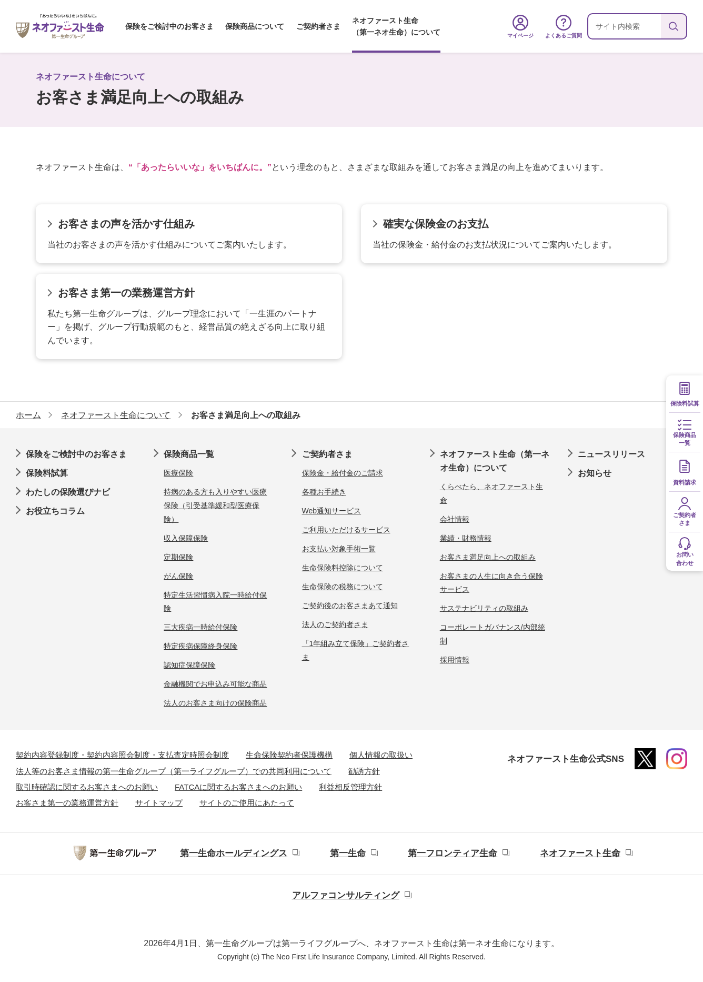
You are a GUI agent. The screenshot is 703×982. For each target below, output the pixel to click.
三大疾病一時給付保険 (200, 627)
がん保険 (178, 576)
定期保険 (178, 557)
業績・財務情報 (465, 538)
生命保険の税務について (342, 586)
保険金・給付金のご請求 (342, 473)
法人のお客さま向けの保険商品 (215, 703)
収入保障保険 (186, 538)
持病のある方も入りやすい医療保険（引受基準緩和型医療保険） (215, 505)
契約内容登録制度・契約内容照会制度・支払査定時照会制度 (122, 754)
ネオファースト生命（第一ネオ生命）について (396, 26)
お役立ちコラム (55, 511)
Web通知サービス (331, 511)
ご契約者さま (318, 26)
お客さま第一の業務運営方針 (67, 802)
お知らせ (594, 473)
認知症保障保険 (189, 665)
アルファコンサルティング (345, 895)
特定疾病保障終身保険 (200, 646)
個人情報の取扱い (381, 754)
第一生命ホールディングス (233, 853)
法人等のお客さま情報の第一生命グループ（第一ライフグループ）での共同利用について (174, 771)
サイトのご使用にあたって (246, 802)
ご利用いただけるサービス (346, 529)
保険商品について (254, 26)
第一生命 (348, 853)
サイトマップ (159, 802)
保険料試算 (47, 473)
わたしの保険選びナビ (68, 492)
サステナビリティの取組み (484, 608)
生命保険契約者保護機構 (289, 754)
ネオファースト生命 (580, 853)
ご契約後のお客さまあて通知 (350, 605)
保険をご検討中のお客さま (169, 26)
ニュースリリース (611, 454)
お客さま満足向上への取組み (488, 557)
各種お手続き (324, 492)
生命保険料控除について (342, 567)
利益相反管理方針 (350, 786)
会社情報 (454, 519)
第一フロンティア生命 (452, 853)
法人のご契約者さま (335, 624)
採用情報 (454, 660)
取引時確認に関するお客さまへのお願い (87, 786)
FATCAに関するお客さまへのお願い (238, 786)
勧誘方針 (364, 771)
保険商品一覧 (189, 454)
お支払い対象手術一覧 (339, 548)
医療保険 (178, 473)
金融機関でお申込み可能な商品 (215, 684)
